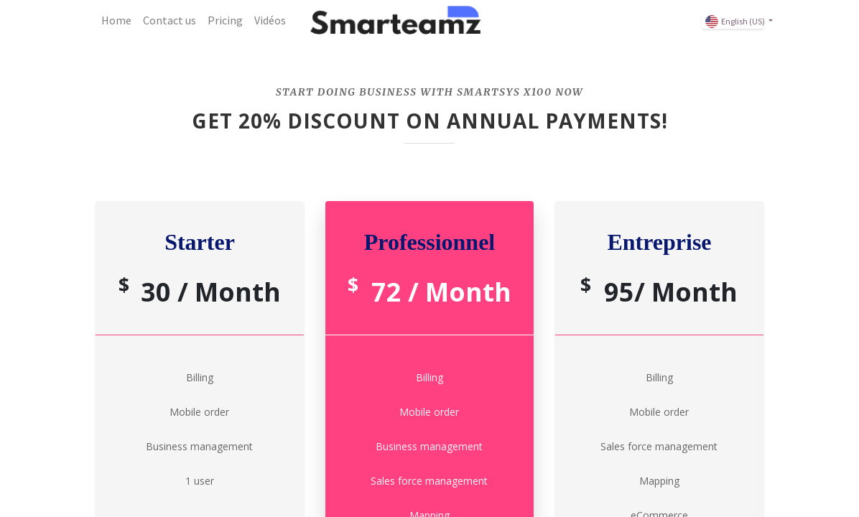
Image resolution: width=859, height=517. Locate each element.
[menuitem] (116, 20)
